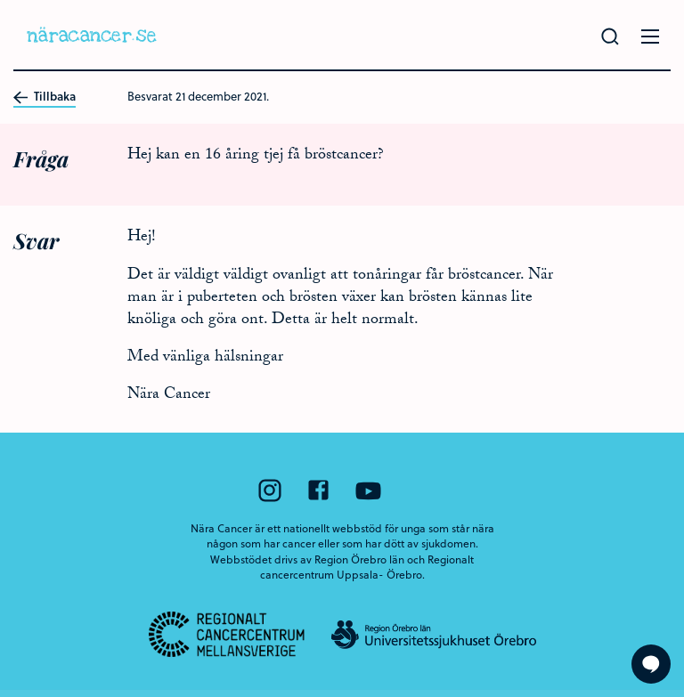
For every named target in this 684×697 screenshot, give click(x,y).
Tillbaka (44, 97)
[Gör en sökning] (610, 36)
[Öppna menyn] (650, 36)
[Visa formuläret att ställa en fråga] (651, 664)
